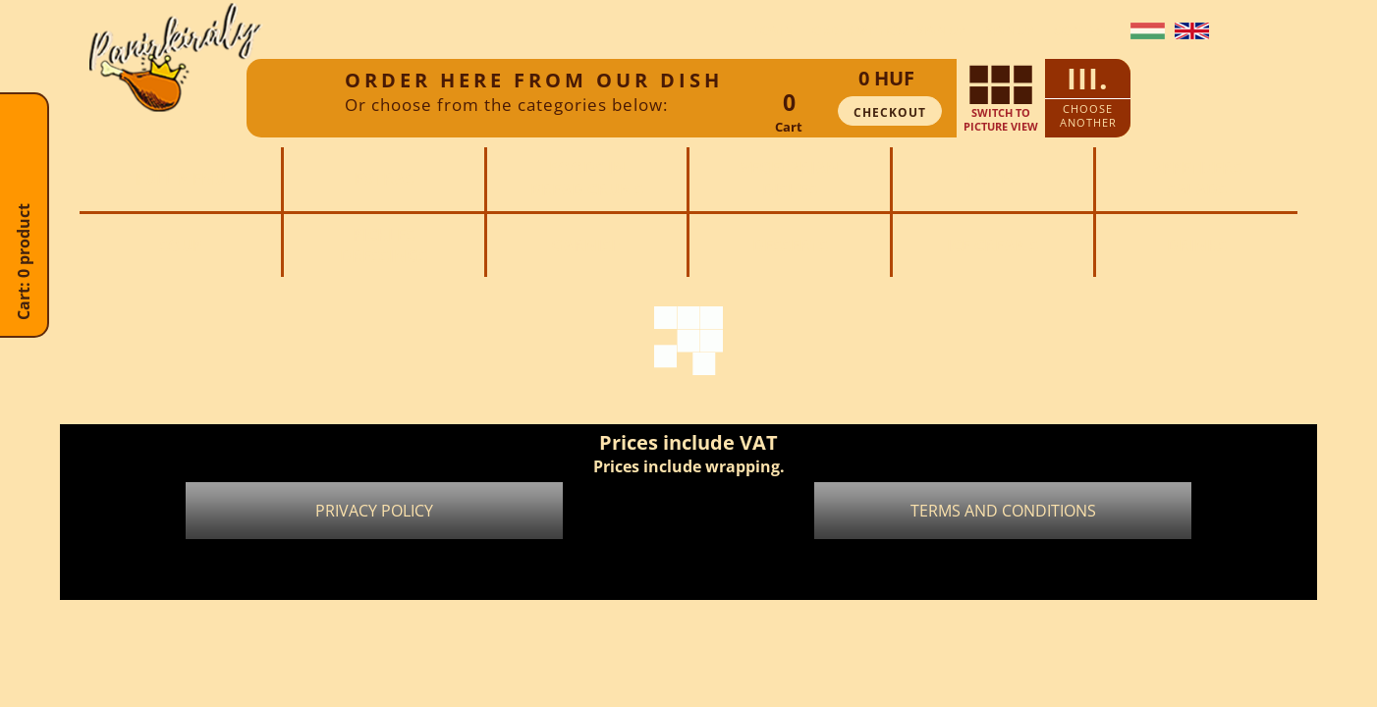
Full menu (181, 179)
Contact (1082, 31)
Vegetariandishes (790, 178)
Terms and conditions (1003, 510)
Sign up (1009, 31)
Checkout (890, 112)
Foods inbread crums (586, 178)
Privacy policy (374, 510)
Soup (180, 245)
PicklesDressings (383, 245)
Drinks (1197, 245)
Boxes (992, 179)
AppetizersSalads (1196, 178)
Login (773, 31)
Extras (384, 179)
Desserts (790, 245)
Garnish (587, 245)
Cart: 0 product (23, 301)
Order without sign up (888, 31)
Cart (788, 127)
